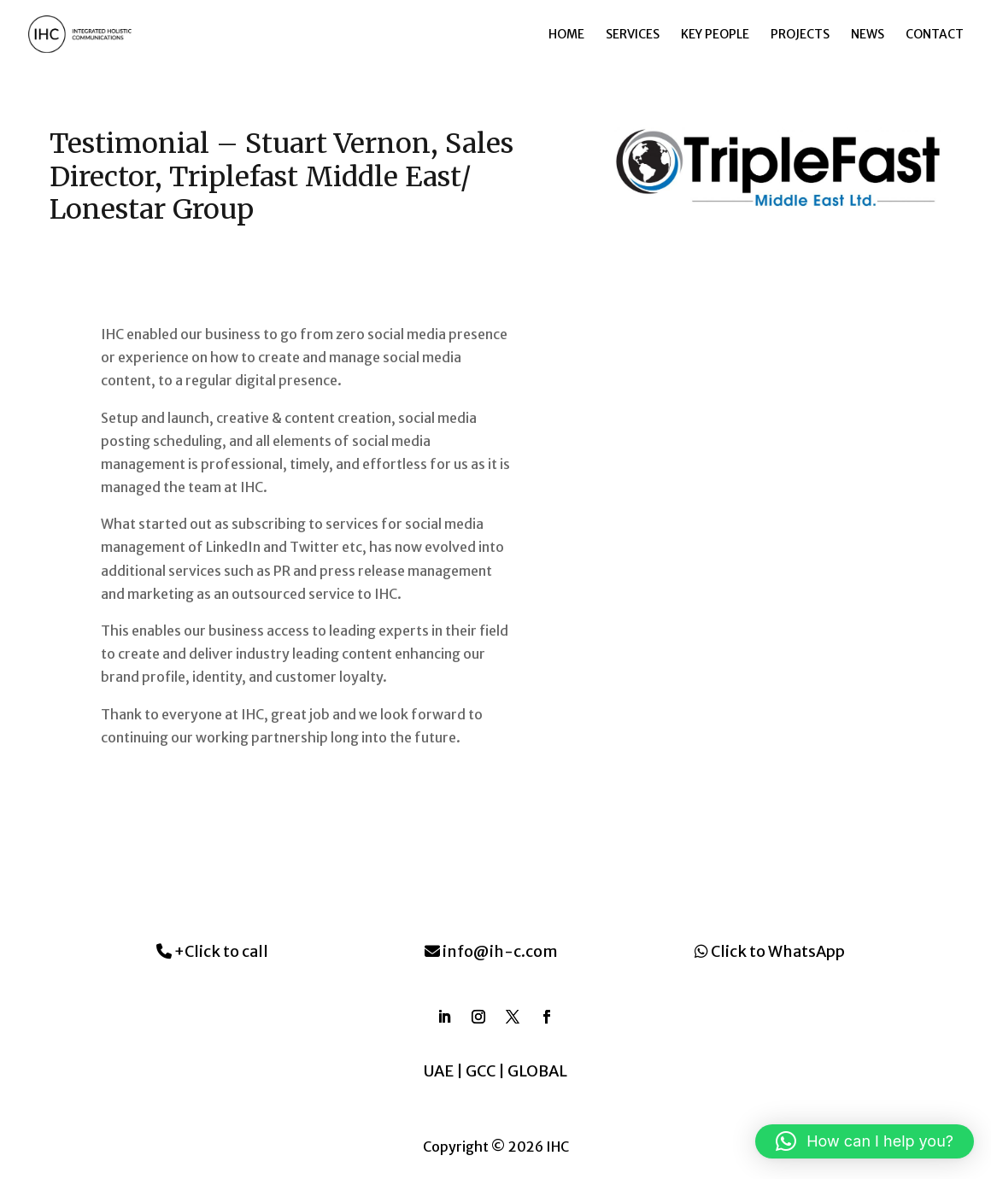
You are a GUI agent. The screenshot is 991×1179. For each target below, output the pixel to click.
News (867, 35)
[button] (864, 1141)
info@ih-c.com (491, 951)
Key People (715, 35)
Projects (800, 35)
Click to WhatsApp (770, 951)
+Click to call (212, 951)
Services (633, 35)
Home (566, 35)
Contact (935, 35)
